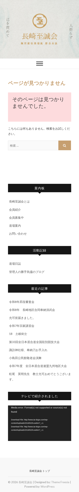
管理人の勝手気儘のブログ (26, 272)
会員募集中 (16, 217)
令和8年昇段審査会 (21, 302)
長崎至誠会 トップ (39, 470)
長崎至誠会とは (19, 201)
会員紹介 (15, 209)
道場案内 (15, 225)
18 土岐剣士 (18, 333)
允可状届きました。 (22, 318)
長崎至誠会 (40, 36)
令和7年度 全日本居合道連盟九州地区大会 (38, 366)
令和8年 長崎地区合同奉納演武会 (32, 310)
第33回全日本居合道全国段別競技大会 (34, 342)
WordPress (48, 486)
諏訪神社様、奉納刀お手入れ (28, 350)
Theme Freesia (60, 482)
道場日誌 (15, 263)
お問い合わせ (18, 233)
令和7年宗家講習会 (21, 326)
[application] (39, 423)
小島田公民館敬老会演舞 (25, 358)
